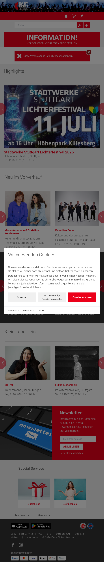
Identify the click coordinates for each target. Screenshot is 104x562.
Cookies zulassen (82, 297)
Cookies (40, 310)
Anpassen (22, 297)
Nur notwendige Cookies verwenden (52, 297)
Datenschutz (28, 310)
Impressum (13, 310)
